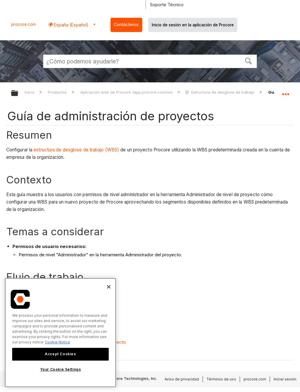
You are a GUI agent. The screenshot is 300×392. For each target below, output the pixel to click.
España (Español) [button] (71, 24)
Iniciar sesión (285, 379)
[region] (60, 332)
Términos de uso (221, 379)
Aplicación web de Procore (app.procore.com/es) (127, 92)
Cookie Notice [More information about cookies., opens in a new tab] (57, 342)
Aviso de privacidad (182, 379)
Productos (58, 92)
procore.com (23, 24)
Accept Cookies (60, 354)
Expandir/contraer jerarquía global (18, 93)
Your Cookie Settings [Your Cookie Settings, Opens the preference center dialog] (60, 369)
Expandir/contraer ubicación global (285, 91)
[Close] (108, 286)
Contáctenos (126, 24)
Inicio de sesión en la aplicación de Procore (193, 25)
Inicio (30, 92)
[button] (248, 60)
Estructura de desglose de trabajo (220, 92)
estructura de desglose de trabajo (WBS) (76, 150)
